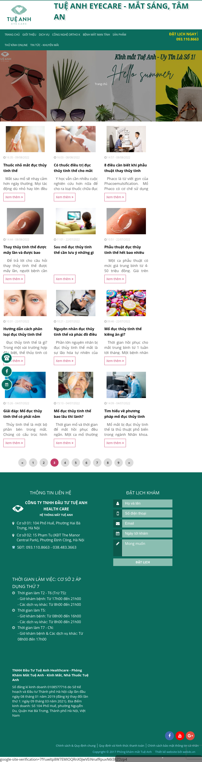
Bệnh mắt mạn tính (96, 34)
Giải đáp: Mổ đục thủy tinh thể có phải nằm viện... (22, 416)
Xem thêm (14, 197)
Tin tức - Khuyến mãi (44, 45)
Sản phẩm (119, 34)
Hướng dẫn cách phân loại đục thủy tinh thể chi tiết (22, 334)
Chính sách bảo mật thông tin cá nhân (173, 746)
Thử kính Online (16, 45)
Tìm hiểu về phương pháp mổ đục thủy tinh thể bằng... (124, 416)
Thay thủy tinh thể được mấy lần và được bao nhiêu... (24, 253)
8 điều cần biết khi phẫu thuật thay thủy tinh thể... (125, 171)
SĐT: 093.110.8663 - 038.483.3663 (46, 547)
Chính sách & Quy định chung (75, 746)
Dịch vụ (44, 34)
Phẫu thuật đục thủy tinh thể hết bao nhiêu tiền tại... (124, 253)
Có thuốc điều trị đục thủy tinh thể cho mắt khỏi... (73, 171)
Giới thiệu (29, 34)
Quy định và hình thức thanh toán (121, 746)
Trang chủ (12, 34)
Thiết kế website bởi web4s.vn (175, 752)
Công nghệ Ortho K (66, 34)
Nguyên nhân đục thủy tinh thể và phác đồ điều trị (75, 334)
